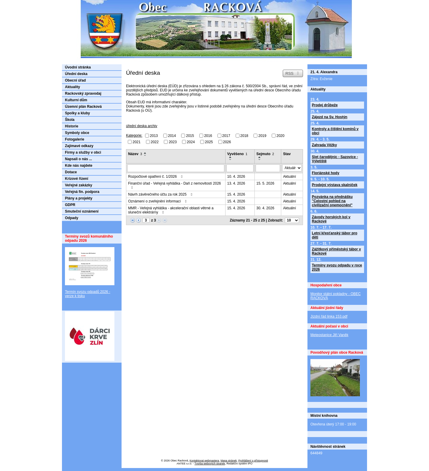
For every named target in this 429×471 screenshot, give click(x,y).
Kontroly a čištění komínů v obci (335, 131)
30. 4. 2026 (265, 208)
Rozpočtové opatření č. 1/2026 (156, 176)
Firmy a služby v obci (83, 152)
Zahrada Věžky (324, 145)
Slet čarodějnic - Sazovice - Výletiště (335, 159)
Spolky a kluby (77, 113)
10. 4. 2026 (236, 176)
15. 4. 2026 (236, 194)
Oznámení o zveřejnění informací (158, 201)
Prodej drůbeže (325, 105)
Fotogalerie (74, 139)
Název (135, 154)
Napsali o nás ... (78, 159)
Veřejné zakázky (78, 185)
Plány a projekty (78, 198)
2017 (226, 136)
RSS (292, 73)
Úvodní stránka (78, 67)
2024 (191, 142)
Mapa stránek (228, 460)
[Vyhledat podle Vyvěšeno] (240, 168)
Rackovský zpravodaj (83, 93)
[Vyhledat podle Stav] (292, 167)
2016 (208, 136)
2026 (227, 142)
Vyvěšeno (237, 154)
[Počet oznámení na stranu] (292, 220)
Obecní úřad (75, 80)
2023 (173, 142)
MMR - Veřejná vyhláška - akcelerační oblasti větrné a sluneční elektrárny (171, 210)
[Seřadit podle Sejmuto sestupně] (260, 159)
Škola (69, 120)
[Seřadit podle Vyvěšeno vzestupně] (230, 157)
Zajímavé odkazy (79, 146)
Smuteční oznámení (82, 211)
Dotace (71, 172)
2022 (155, 142)
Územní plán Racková (83, 107)
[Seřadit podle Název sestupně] (145, 155)
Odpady (71, 218)
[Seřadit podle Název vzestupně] (145, 153)
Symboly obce (77, 133)
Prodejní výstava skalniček (335, 185)
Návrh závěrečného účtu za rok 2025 (161, 194)
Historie (71, 126)
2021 (137, 142)
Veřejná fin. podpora (82, 192)
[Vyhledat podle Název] (175, 168)
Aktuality (72, 87)
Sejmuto (265, 154)
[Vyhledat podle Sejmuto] (268, 168)
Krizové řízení (76, 179)
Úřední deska (76, 74)
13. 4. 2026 (236, 183)
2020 (280, 136)
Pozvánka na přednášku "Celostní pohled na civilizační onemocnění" (332, 201)
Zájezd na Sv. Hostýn (329, 117)
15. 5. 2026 (265, 183)
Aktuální (289, 176)
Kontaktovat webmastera (204, 460)
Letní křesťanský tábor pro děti (334, 235)
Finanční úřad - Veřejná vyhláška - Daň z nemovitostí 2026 (174, 185)
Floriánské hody (325, 173)
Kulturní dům (76, 100)
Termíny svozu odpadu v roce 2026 (337, 267)
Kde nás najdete (78, 165)
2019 (262, 136)
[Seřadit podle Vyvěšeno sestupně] (230, 159)
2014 (172, 136)
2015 (190, 136)
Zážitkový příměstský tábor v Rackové (336, 251)
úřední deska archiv (141, 126)
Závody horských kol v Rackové (331, 219)
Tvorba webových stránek (210, 463)
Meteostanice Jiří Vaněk (329, 335)
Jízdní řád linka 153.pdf (328, 316)
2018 (244, 136)
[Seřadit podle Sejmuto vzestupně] (260, 157)
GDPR (70, 205)
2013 (154, 136)
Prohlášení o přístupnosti (253, 460)
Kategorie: (134, 135)
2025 (209, 142)
